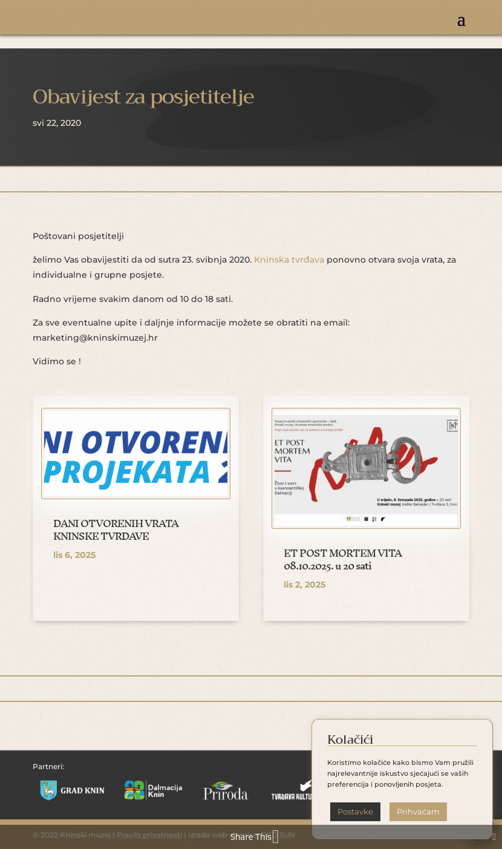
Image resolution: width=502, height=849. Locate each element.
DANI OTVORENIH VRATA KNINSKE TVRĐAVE (115, 529)
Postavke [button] (355, 811)
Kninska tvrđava (289, 259)
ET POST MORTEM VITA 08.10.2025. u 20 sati (343, 559)
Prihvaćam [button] (418, 811)
